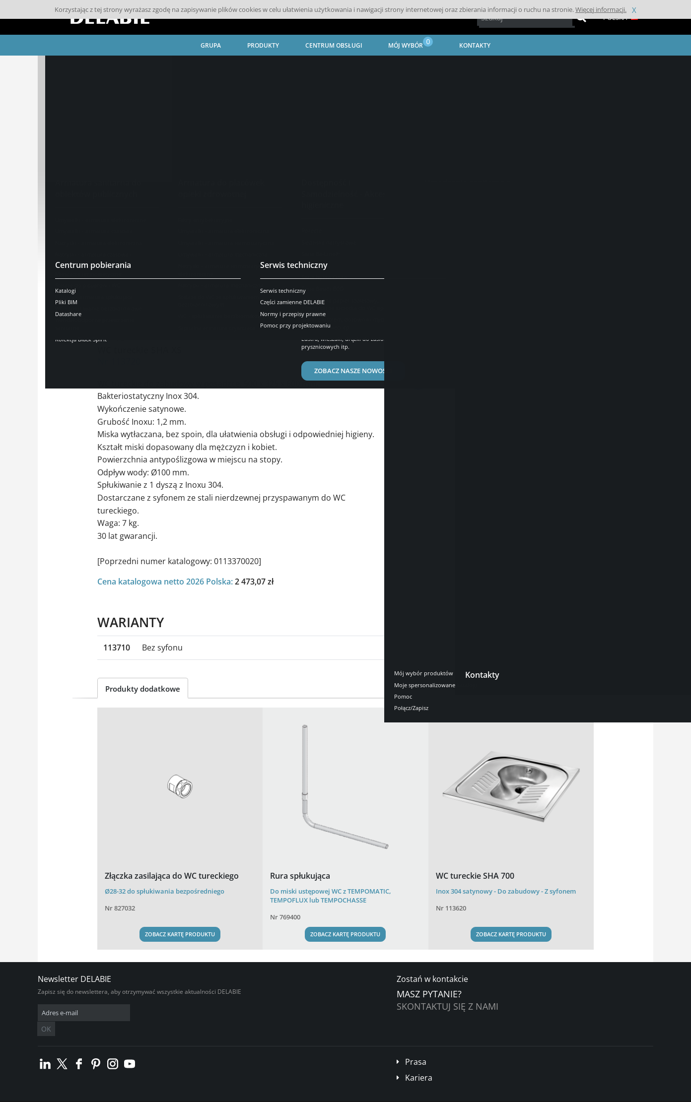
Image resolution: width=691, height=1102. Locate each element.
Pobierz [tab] (252, 300)
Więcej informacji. (600, 9)
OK (195, 1013)
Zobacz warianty (141, 255)
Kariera (418, 1062)
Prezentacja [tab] (126, 300)
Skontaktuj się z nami (447, 1006)
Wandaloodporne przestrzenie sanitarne (332, 67)
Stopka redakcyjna (239, 1095)
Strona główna (71, 67)
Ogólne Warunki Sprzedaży (116, 1095)
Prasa (415, 1046)
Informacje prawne (182, 1095)
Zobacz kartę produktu (180, 934)
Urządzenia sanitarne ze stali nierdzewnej (202, 67)
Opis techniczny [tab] (193, 300)
